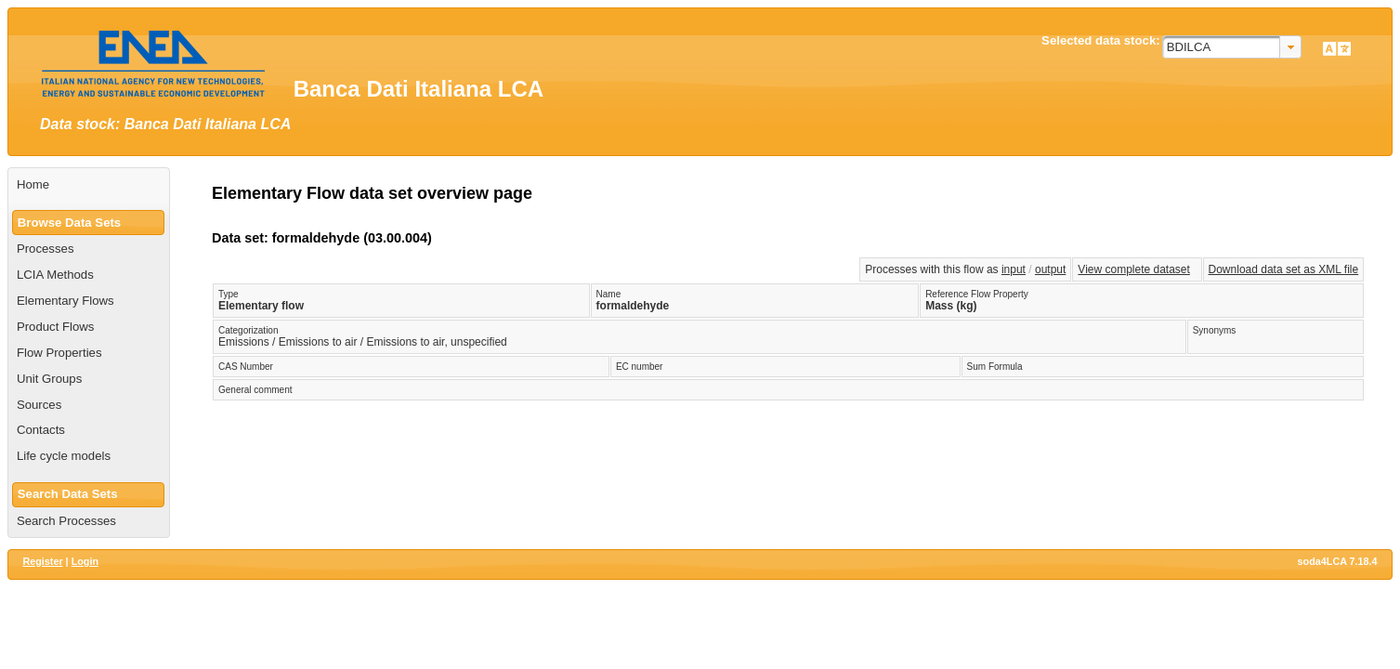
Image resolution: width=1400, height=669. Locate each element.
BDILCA (1189, 47)
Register (42, 561)
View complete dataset (1134, 269)
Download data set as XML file (1284, 269)
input (1013, 269)
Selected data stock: (1100, 40)
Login (85, 561)
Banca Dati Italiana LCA (418, 88)
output (1050, 269)
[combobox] (1232, 47)
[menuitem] (88, 185)
